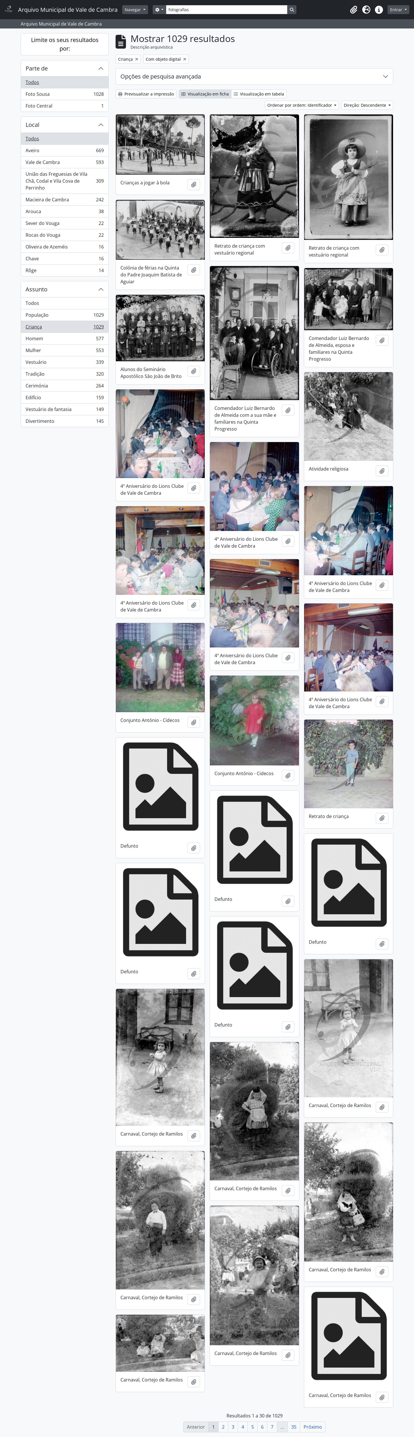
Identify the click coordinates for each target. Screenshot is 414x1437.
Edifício (64, 399)
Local (32, 125)
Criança (64, 328)
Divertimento (64, 422)
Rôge (64, 271)
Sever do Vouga (64, 224)
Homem (64, 340)
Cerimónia (64, 387)
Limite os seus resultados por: (65, 44)
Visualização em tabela (259, 94)
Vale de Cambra (64, 163)
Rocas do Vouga (64, 236)
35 (293, 1427)
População (64, 316)
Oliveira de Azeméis (64, 248)
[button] (353, 9)
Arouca (64, 212)
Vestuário (64, 363)
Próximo (313, 1427)
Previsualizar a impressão (146, 94)
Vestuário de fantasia (64, 410)
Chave (64, 260)
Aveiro (64, 151)
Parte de (37, 68)
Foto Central (64, 107)
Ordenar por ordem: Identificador (300, 105)
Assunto (36, 289)
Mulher (64, 351)
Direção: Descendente (365, 105)
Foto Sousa (64, 95)
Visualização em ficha (205, 94)
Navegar (133, 9)
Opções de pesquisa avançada (160, 76)
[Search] (226, 9)
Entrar (396, 9)
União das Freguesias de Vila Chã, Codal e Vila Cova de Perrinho (64, 181)
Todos (32, 82)
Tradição (64, 375)
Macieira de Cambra (64, 201)
